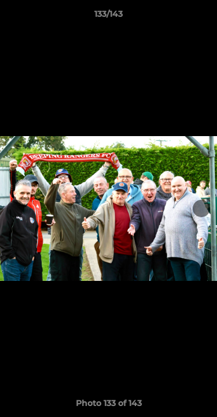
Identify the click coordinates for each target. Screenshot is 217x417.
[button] (203, 17)
